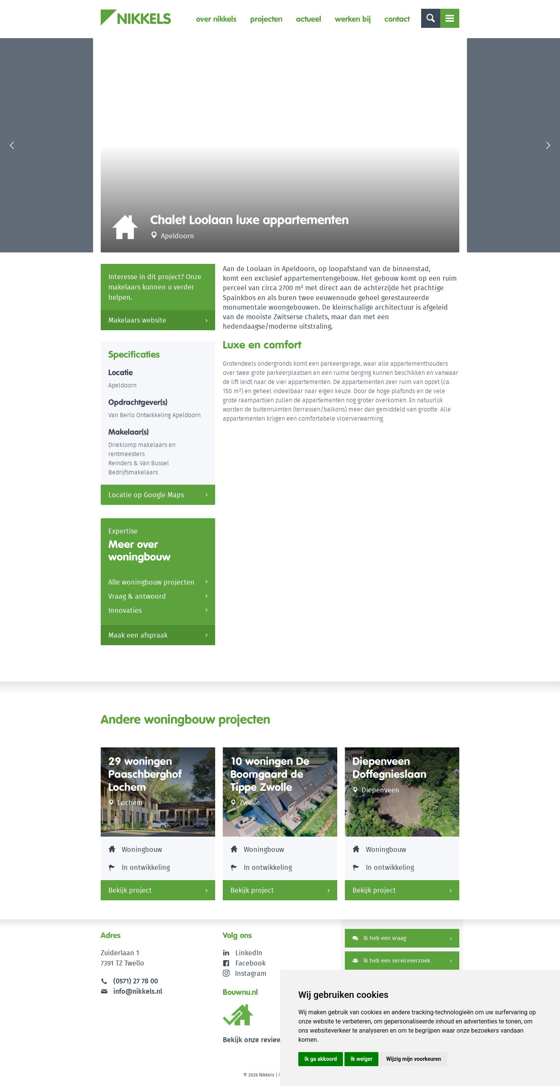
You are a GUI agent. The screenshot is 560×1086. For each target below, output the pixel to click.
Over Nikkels (216, 19)
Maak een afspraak (137, 635)
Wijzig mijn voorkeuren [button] (413, 1059)
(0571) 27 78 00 (135, 981)
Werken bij (353, 19)
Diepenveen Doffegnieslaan (389, 768)
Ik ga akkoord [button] (320, 1059)
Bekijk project (130, 890)
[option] (280, 145)
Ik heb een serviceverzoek (391, 960)
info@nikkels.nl (131, 991)
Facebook (250, 963)
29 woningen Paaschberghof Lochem (145, 774)
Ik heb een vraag (379, 938)
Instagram (245, 973)
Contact (397, 19)
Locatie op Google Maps (146, 495)
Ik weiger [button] (361, 1059)
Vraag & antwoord (137, 596)
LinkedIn (248, 952)
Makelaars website (137, 320)
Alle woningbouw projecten (151, 582)
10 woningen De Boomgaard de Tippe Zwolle (269, 774)
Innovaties (125, 610)
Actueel (308, 19)
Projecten (266, 19)
